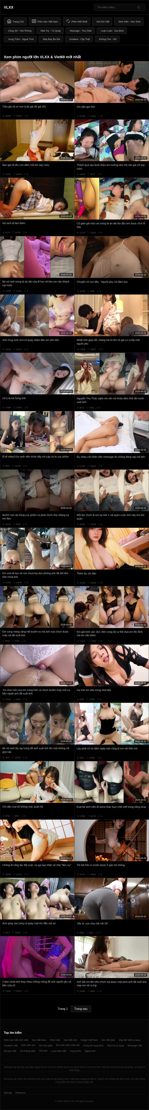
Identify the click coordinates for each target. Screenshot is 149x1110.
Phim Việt (55, 1040)
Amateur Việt (11, 1045)
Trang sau (80, 1008)
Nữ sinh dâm (46, 1045)
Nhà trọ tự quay (115, 1045)
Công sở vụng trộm (93, 1045)
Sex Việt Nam (39, 1040)
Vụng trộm (75, 1051)
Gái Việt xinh (70, 1040)
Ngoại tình (90, 1051)
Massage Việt (135, 1045)
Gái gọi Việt (10, 1051)
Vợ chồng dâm (27, 1051)
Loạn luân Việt (58, 1051)
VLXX (8, 7)
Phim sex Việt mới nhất (16, 1040)
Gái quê (43, 1050)
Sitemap (8, 1093)
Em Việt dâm (108, 1040)
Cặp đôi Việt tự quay (129, 1040)
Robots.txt (20, 1093)
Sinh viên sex (28, 1045)
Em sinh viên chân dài (68, 1045)
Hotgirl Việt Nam (89, 1040)
